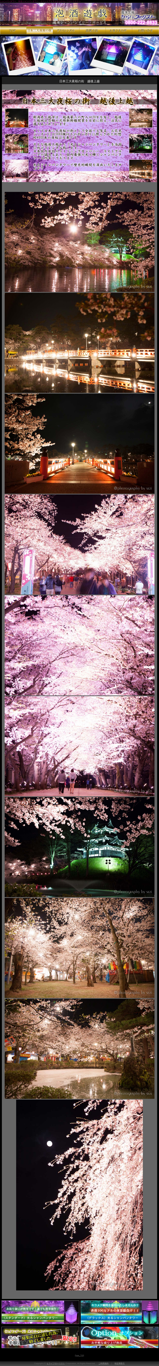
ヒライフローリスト (56, 1363)
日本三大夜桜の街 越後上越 (39, 30)
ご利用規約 (103, 1363)
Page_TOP (79, 1355)
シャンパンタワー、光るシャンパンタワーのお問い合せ (145, 30)
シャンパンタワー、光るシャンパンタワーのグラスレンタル (66, 30)
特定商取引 (120, 1363)
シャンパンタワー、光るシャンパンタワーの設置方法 (92, 30)
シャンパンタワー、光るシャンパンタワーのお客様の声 (119, 30)
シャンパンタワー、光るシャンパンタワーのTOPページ (13, 30)
